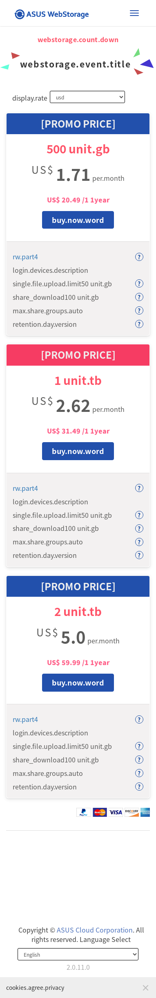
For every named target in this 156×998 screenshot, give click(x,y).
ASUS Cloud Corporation (95, 930)
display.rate (28, 98)
